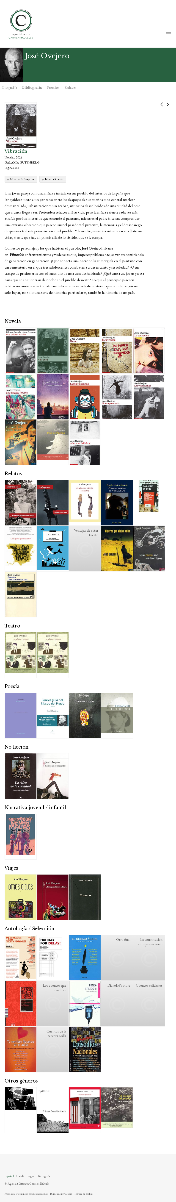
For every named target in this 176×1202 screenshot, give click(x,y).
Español (9, 1176)
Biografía (9, 87)
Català (20, 1176)
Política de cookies (83, 1194)
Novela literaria (54, 179)
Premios (53, 87)
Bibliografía (32, 87)
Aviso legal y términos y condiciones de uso (26, 1194)
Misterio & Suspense (22, 179)
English (31, 1176)
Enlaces (70, 87)
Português (44, 1176)
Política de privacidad (61, 1194)
